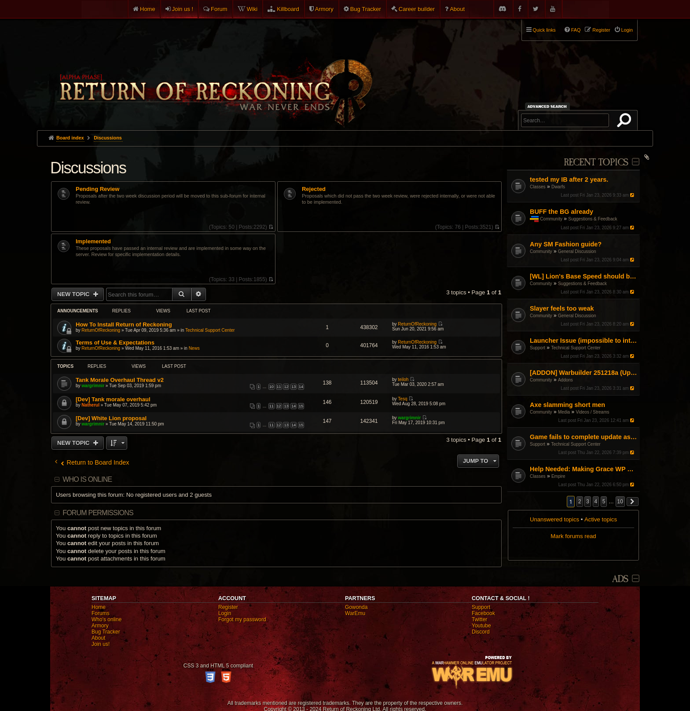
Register (228, 607)
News (194, 348)
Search (626, 122)
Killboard (288, 9)
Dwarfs (558, 186)
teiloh (403, 379)
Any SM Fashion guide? (566, 244)
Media (564, 412)
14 (301, 387)
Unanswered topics (554, 519)
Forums (101, 613)
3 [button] (587, 501)
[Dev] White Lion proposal (111, 418)
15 (301, 406)
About (457, 9)
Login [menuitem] (627, 30)
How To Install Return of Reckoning (124, 324)
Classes (538, 186)
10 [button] (620, 501)
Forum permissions (97, 513)
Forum (219, 9)
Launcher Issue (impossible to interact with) (584, 340)
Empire (558, 476)
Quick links (544, 30)
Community (551, 218)
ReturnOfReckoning (100, 330)
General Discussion (577, 251)
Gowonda (356, 607)
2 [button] (579, 501)
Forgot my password (242, 619)
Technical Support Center (575, 347)
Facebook (483, 613)
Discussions (88, 168)
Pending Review (97, 189)
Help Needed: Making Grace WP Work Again (584, 469)
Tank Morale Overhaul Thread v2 (120, 380)
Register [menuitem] (601, 30)
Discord (481, 632)
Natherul (90, 405)
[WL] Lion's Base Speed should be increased (584, 276)
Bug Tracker (365, 9)
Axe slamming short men (567, 404)
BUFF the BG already (561, 211)
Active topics (600, 519)
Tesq (402, 398)
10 (271, 387)
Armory (324, 9)
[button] (633, 501)
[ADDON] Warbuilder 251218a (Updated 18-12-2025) (584, 372)
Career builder (417, 9)
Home (147, 9)
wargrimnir (92, 385)
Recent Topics (596, 162)
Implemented (93, 241)
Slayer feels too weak (562, 308)
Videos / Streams (592, 412)
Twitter (479, 619)
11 (279, 387)
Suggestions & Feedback (592, 218)
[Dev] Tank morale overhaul (113, 399)
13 (293, 387)
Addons (565, 379)
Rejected (314, 189)
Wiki (252, 9)
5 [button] (604, 501)
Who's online (106, 619)
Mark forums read (573, 536)
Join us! (101, 644)
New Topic (74, 294)
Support (537, 347)
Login (224, 613)
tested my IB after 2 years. (569, 179)
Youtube (481, 626)
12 (286, 387)
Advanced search (548, 106)
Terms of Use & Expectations (115, 342)
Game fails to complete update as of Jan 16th (584, 436)
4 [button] (596, 501)
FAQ (576, 30)
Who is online (87, 479)
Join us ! (182, 9)
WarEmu (355, 613)
